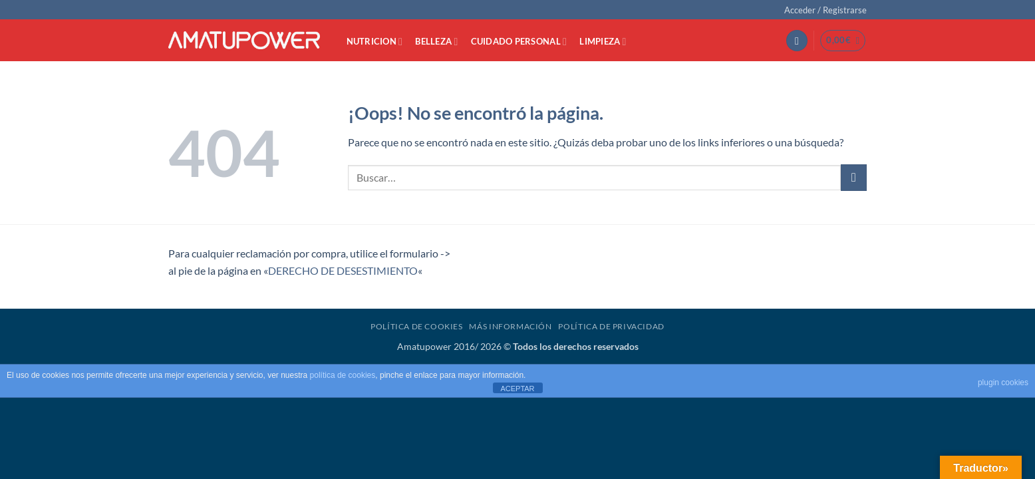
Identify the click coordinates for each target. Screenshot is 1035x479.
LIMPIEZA (602, 41)
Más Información (510, 326)
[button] (825, 10)
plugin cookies (1003, 382)
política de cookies (343, 375)
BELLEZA (436, 41)
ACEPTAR (517, 389)
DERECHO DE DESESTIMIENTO (343, 270)
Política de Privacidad (611, 326)
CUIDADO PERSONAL (519, 41)
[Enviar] (854, 177)
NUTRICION (375, 41)
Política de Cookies (416, 326)
